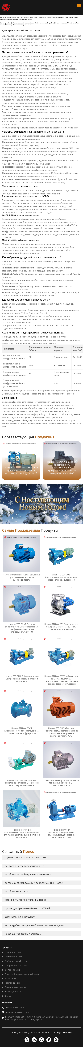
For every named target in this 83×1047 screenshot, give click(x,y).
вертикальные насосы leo (20, 916)
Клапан (8, 996)
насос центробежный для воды (23, 933)
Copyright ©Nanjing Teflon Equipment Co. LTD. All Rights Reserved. (41, 1032)
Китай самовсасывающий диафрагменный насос (34, 883)
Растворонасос (12, 978)
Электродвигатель (13, 991)
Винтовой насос (12, 969)
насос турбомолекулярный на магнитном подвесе (34, 925)
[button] (76, 460)
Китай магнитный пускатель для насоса (28, 874)
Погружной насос (13, 982)
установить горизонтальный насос (25, 899)
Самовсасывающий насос (17, 987)
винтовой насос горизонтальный (24, 866)
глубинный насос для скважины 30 (25, 857)
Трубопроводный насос (16, 961)
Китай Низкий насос (17, 891)
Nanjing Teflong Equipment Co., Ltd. (30, 313)
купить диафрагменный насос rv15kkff (27, 908)
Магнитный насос (13, 952)
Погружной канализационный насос (22, 974)
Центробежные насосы (16, 965)
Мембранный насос (14, 956)
